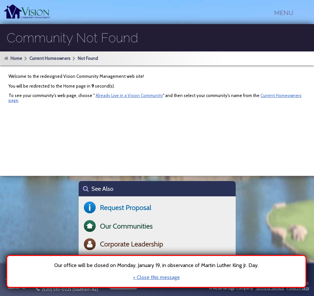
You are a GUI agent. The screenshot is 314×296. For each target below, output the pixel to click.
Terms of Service (270, 288)
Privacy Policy (298, 288)
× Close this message (156, 277)
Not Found (88, 58)
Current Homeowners (50, 58)
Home (16, 58)
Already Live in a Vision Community (129, 95)
